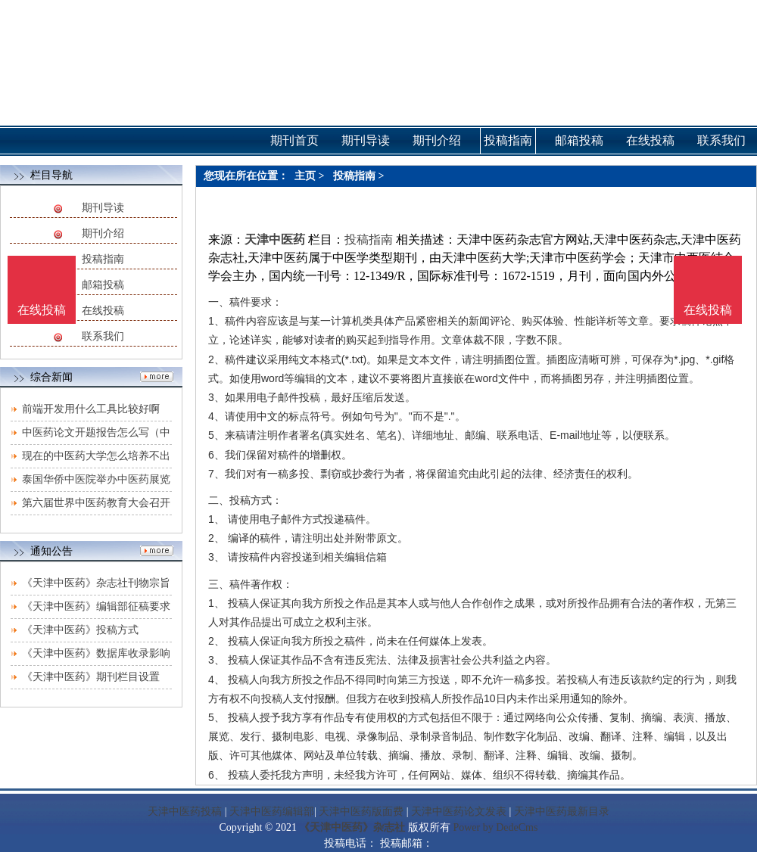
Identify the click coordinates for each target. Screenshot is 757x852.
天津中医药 (275, 239)
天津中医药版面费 (361, 811)
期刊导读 (103, 207)
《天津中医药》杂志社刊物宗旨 (96, 583)
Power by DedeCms (495, 827)
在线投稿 (103, 310)
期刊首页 (294, 140)
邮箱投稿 (103, 285)
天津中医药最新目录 (561, 811)
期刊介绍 (103, 233)
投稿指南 (103, 259)
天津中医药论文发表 (458, 811)
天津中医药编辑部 (271, 811)
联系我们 (103, 336)
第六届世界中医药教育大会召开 (96, 502)
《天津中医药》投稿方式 (80, 630)
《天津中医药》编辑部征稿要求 (96, 606)
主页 (305, 176)
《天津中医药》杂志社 (352, 827)
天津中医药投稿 (185, 811)
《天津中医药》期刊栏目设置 (91, 677)
